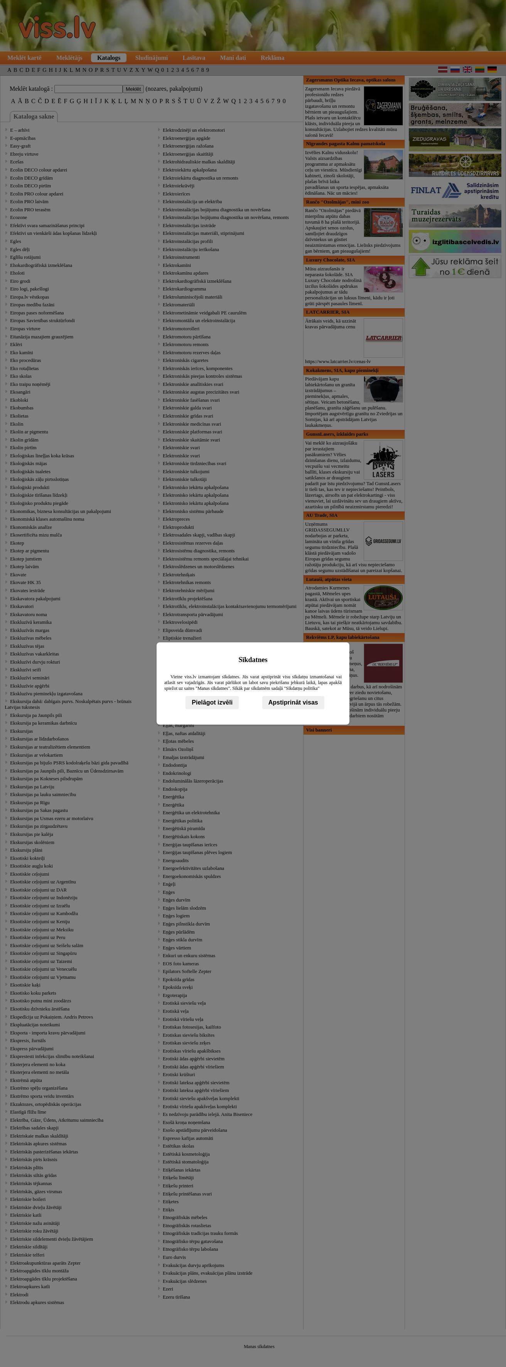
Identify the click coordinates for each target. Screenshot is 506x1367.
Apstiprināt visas (293, 702)
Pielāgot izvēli (212, 702)
